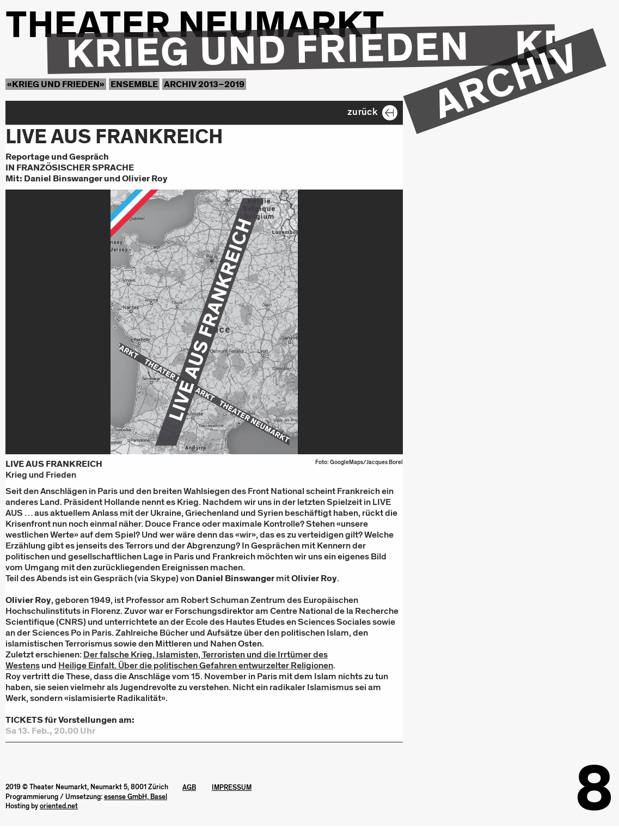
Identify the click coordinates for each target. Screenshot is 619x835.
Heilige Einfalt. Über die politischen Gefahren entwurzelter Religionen (195, 665)
